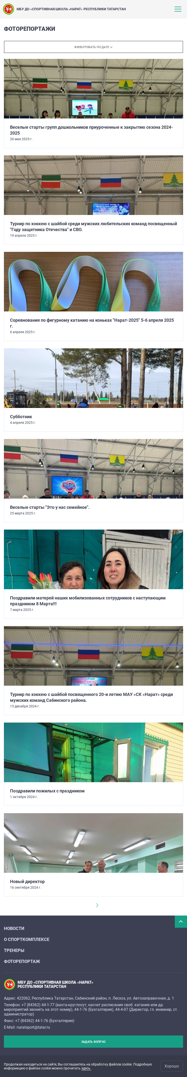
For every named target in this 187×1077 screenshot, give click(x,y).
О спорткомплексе (26, 939)
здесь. (86, 1068)
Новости (14, 928)
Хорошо (172, 1066)
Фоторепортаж (22, 961)
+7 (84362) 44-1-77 (37, 1004)
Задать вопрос (93, 1042)
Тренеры (14, 950)
